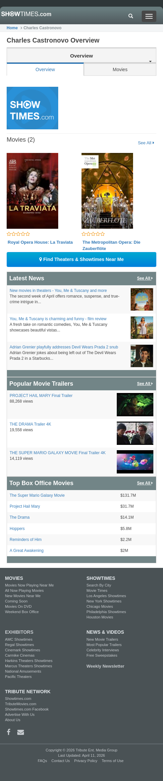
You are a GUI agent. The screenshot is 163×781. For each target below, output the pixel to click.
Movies (120, 69)
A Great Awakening (27, 550)
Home (12, 28)
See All (146, 142)
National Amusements (23, 671)
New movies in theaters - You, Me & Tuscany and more (58, 290)
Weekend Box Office (22, 612)
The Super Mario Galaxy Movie (37, 495)
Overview (45, 69)
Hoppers (17, 528)
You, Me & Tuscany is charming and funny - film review (58, 319)
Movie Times (96, 590)
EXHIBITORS (19, 632)
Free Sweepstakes (101, 655)
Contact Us (60, 761)
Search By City (98, 585)
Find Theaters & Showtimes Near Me (81, 259)
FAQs (42, 761)
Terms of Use (113, 761)
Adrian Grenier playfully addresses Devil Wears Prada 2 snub (64, 347)
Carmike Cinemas (20, 655)
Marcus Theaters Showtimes (28, 666)
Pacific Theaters (18, 677)
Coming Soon (16, 601)
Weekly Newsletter (105, 666)
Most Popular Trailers (104, 645)
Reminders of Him (26, 539)
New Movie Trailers (102, 639)
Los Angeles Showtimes (106, 596)
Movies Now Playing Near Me (29, 585)
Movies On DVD (18, 606)
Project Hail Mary (25, 506)
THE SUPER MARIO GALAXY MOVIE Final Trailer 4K (58, 453)
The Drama (20, 517)
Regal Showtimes (19, 645)
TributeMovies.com (20, 704)
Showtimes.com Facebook (27, 709)
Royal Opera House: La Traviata (40, 242)
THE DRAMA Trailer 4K (30, 424)
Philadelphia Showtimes (106, 612)
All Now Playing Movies (24, 590)
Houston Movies (99, 617)
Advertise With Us (20, 714)
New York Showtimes (103, 601)
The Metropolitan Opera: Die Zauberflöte (111, 245)
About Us (12, 720)
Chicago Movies (99, 606)
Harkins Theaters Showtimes (29, 661)
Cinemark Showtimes (22, 650)
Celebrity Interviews (102, 650)
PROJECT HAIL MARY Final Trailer (41, 395)
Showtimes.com (18, 699)
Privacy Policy (85, 761)
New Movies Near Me (23, 596)
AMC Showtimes (19, 639)
